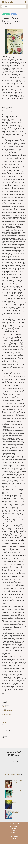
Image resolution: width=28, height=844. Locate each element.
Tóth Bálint (4, 722)
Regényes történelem (7, 710)
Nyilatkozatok (14, 836)
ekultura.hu (6, 27)
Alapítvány (14, 830)
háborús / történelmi (7, 726)
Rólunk (14, 828)
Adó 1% (14, 840)
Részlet (14, 14)
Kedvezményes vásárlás (8, 699)
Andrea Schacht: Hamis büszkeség (13, 781)
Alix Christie (4, 706)
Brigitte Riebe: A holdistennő (12, 801)
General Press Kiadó (6, 714)
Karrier (14, 838)
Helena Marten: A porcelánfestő (12, 811)
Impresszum (14, 832)
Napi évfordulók (14, 826)
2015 (3, 718)
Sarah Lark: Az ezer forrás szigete (14, 791)
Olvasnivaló (6, 14)
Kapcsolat (14, 834)
